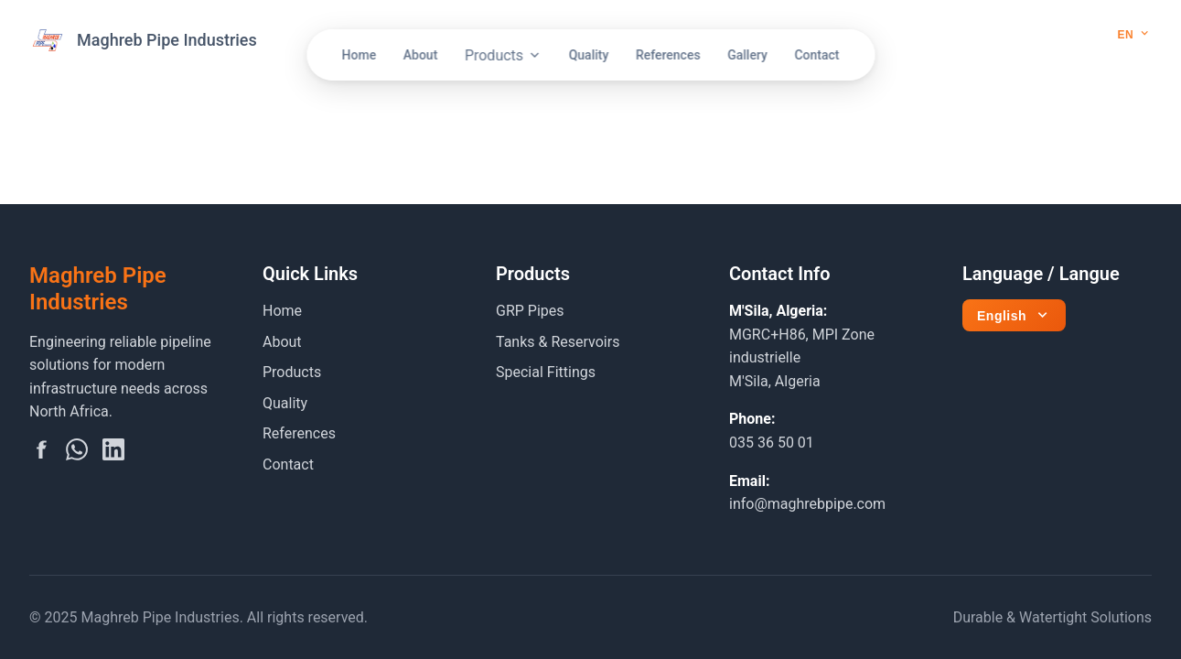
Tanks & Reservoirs (557, 342)
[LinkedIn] (113, 453)
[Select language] (1136, 34)
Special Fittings (546, 372)
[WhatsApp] (77, 453)
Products (503, 55)
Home (359, 55)
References (668, 55)
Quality (589, 55)
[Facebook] (40, 453)
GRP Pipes (530, 310)
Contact (816, 55)
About (420, 55)
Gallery (747, 55)
